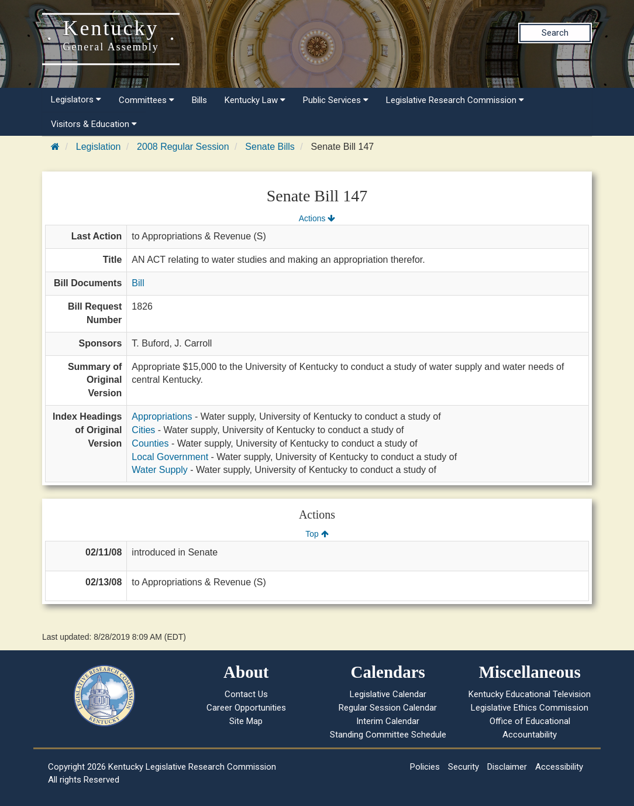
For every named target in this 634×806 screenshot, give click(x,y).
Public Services (335, 100)
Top (316, 534)
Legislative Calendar (388, 694)
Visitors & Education (94, 124)
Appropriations (162, 416)
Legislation (98, 147)
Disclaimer (507, 767)
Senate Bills (270, 147)
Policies (425, 767)
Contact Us (246, 694)
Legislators (76, 99)
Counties (150, 443)
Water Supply (159, 470)
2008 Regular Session (183, 147)
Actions (317, 218)
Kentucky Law (255, 100)
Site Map (246, 721)
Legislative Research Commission (455, 100)
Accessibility (559, 767)
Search (555, 33)
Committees (146, 100)
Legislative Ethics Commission (529, 707)
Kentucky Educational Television (529, 694)
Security (463, 767)
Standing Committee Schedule (388, 734)
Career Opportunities (246, 707)
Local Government (170, 457)
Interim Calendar (387, 721)
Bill (138, 283)
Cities (143, 430)
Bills (199, 100)
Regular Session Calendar (388, 707)
